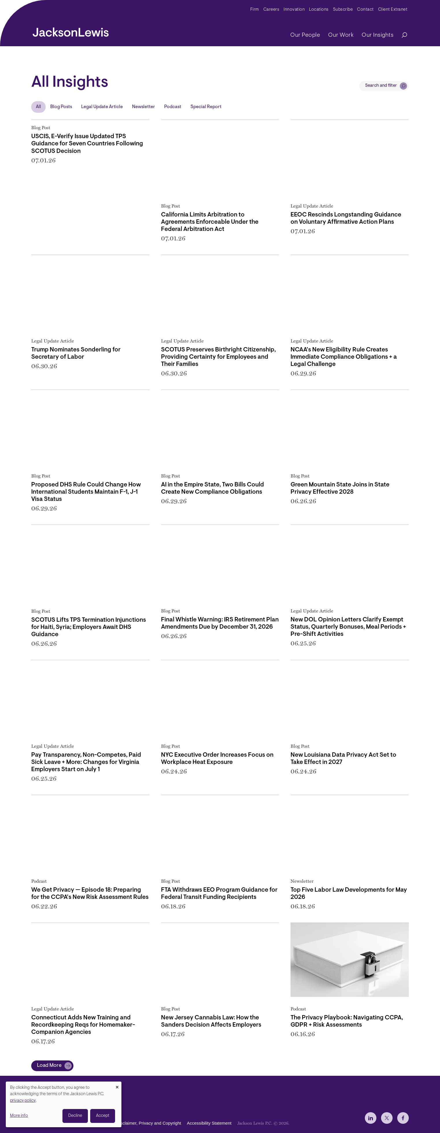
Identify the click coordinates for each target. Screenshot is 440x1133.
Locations (319, 10)
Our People (305, 35)
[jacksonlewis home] (71, 30)
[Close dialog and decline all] (117, 1085)
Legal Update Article (102, 107)
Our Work (341, 35)
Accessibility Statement (209, 1123)
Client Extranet (393, 10)
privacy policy (23, 1101)
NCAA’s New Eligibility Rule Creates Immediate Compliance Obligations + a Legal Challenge (344, 357)
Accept (102, 1116)
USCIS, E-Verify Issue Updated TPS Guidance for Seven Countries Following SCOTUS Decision (87, 144)
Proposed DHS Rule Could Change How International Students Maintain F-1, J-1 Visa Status (86, 492)
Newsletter (143, 107)
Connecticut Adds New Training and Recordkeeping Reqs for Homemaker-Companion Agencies (83, 1025)
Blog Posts (61, 107)
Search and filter (381, 86)
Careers (271, 10)
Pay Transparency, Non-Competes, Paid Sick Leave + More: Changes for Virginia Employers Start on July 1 (86, 762)
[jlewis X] (387, 1118)
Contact (365, 10)
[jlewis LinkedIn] (370, 1118)
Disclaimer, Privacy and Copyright (148, 1123)
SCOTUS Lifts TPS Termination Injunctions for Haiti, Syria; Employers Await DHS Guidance (88, 627)
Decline (75, 1116)
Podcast (172, 107)
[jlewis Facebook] (403, 1118)
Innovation (294, 10)
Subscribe (343, 10)
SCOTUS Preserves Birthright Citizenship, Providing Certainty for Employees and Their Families (218, 357)
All (38, 107)
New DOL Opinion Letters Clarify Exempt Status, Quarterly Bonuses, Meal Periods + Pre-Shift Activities (348, 627)
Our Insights (377, 35)
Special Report (206, 107)
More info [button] (19, 1116)
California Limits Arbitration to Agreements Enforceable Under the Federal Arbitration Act (209, 222)
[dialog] (63, 1104)
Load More (49, 1065)
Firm (254, 10)
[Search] (401, 35)
